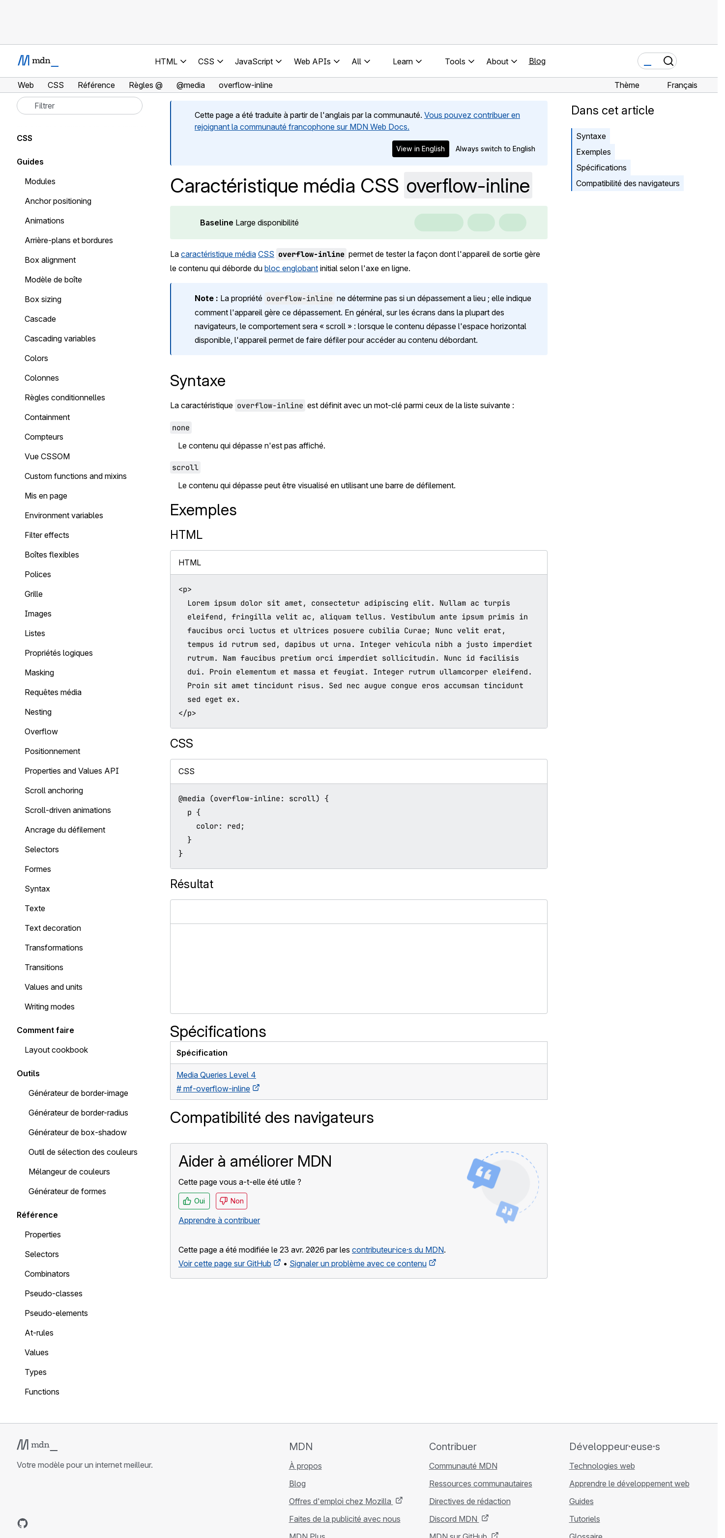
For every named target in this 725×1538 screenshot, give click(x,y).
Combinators (47, 1274)
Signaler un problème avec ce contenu (358, 1263)
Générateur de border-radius (78, 1113)
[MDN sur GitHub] (23, 1523)
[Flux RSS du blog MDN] (93, 1523)
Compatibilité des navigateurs (628, 183)
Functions (42, 1392)
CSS (266, 254)
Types (36, 1372)
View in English (420, 148)
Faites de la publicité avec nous (345, 1519)
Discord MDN (454, 1519)
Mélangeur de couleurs (69, 1171)
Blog (537, 61)
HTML (186, 535)
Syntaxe (591, 136)
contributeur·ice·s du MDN (398, 1250)
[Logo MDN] (37, 1445)
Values (37, 1352)
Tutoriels (584, 1519)
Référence (37, 1215)
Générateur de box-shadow (78, 1132)
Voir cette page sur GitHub (224, 1263)
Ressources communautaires (480, 1483)
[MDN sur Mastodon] (76, 1523)
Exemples (593, 152)
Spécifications (601, 167)
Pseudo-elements (56, 1313)
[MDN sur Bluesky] (40, 1523)
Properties (43, 1234)
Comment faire (45, 1030)
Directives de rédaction (470, 1501)
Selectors (42, 1254)
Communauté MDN (463, 1466)
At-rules (39, 1333)
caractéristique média (218, 254)
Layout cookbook (56, 1050)
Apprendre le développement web (629, 1483)
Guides (30, 162)
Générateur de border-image (78, 1093)
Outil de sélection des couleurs (83, 1152)
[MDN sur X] (58, 1523)
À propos (305, 1466)
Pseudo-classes (54, 1293)
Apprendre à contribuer (219, 1220)
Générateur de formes (67, 1191)
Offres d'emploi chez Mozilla (341, 1501)
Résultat (191, 884)
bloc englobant (291, 268)
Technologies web (602, 1466)
